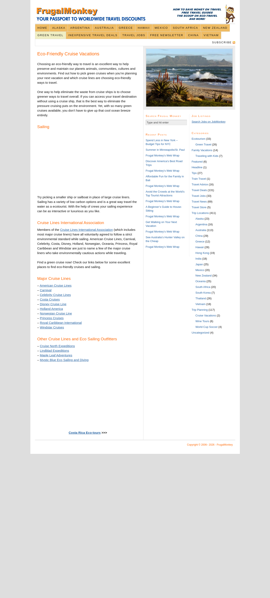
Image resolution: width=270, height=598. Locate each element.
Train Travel (199, 178)
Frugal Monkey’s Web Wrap (163, 155)
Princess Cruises (52, 318)
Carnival (45, 290)
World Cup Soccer (207, 326)
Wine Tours (202, 321)
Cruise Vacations (206, 315)
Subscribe (222, 42)
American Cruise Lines (56, 285)
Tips (194, 173)
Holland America (51, 309)
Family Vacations (202, 150)
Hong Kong (202, 253)
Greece (126, 27)
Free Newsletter (166, 35)
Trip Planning (200, 309)
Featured (197, 161)
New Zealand (215, 27)
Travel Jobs (133, 35)
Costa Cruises (50, 299)
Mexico (161, 27)
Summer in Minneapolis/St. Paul (165, 149)
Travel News (199, 201)
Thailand (201, 298)
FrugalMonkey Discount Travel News (135, 14)
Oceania (201, 281)
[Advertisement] (69, 162)
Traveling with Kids (207, 155)
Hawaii (144, 27)
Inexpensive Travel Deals (92, 35)
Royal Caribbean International (61, 322)
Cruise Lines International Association (86, 229)
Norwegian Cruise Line (56, 313)
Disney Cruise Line (53, 304)
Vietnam (211, 35)
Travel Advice (200, 184)
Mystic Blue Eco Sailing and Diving (64, 360)
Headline (197, 167)
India (198, 258)
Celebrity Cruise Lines (55, 295)
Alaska (58, 27)
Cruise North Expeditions (57, 346)
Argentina (80, 27)
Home (42, 27)
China (193, 35)
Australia (104, 27)
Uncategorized (200, 332)
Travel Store (199, 207)
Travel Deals (199, 190)
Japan (199, 264)
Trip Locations (200, 213)
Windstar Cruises (52, 327)
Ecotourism (198, 138)
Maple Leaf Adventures (56, 355)
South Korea (203, 292)
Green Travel (50, 35)
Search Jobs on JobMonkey (208, 121)
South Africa (185, 27)
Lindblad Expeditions (54, 350)
